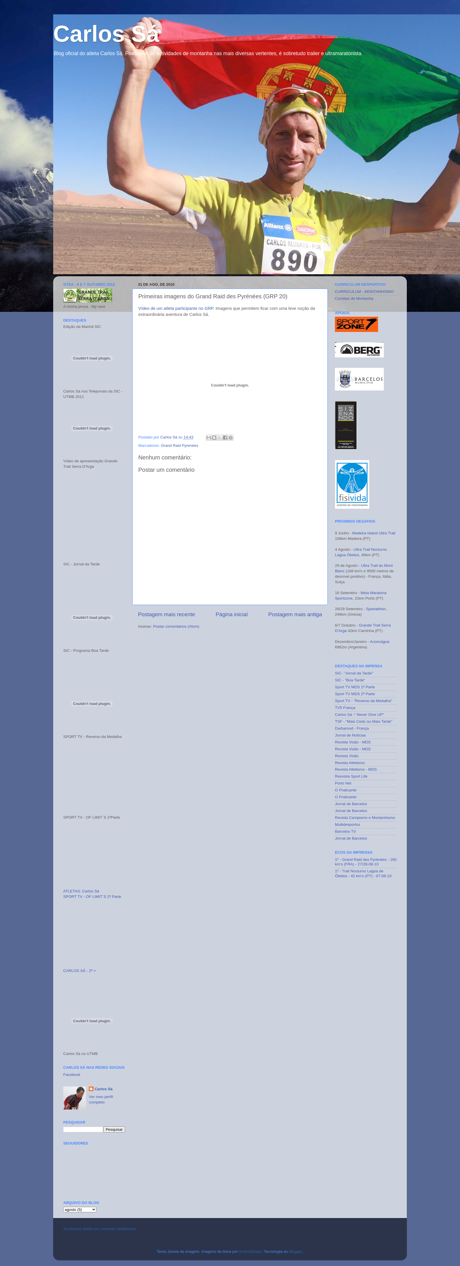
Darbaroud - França (352, 728)
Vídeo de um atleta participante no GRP (175, 308)
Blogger (295, 1251)
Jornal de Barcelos (351, 804)
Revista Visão (347, 756)
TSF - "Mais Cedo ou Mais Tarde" (363, 721)
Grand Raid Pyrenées (179, 445)
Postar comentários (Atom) (176, 626)
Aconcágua (380, 641)
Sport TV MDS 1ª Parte (355, 687)
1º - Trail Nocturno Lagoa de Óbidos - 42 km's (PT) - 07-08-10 (363, 873)
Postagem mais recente (166, 614)
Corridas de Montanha (354, 298)
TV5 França (345, 708)
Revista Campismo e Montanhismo (365, 817)
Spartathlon (375, 609)
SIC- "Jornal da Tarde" (354, 673)
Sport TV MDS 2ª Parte (355, 694)
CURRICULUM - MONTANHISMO (364, 291)
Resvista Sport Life (351, 776)
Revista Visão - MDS (353, 742)
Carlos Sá (106, 34)
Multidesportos (347, 824)
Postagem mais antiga (295, 614)
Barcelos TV (345, 831)
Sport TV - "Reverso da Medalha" (363, 701)
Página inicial (232, 614)
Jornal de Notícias (350, 735)
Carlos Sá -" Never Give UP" (359, 714)
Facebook (71, 1074)
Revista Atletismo (350, 763)
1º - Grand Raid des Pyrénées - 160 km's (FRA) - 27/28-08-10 (365, 861)
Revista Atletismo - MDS (356, 769)
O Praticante (345, 790)
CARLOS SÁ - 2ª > (79, 971)
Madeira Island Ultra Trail (373, 533)
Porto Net (343, 783)
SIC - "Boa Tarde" (350, 680)
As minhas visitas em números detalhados (99, 1229)
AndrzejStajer (250, 1251)
